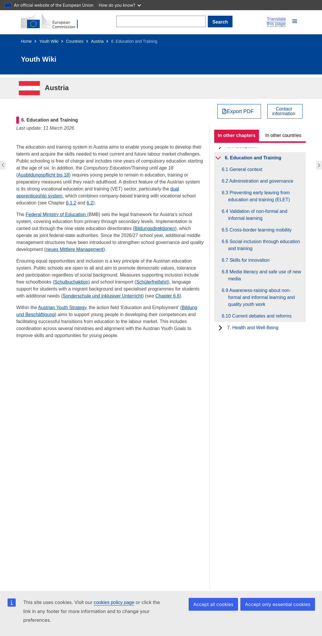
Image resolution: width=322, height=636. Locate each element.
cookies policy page (114, 602)
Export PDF (240, 111)
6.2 (90, 202)
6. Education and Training (253, 157)
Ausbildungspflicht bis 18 (43, 174)
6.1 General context (245, 169)
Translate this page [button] (276, 21)
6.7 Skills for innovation (249, 260)
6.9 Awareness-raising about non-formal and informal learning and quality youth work (261, 297)
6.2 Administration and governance (260, 181)
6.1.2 (71, 202)
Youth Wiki (48, 41)
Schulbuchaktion (71, 281)
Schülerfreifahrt (152, 281)
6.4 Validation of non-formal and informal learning (257, 215)
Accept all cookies (213, 604)
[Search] (161, 21)
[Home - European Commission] (53, 21)
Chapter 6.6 (167, 295)
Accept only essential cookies (277, 604)
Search (220, 21)
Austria (97, 41)
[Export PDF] (239, 111)
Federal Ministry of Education (56, 214)
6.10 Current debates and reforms (259, 315)
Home (26, 41)
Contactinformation (283, 111)
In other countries (283, 135)
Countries (74, 41)
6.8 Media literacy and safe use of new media (264, 275)
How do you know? (120, 5)
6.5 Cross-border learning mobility (259, 229)
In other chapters (236, 135)
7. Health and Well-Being (252, 327)
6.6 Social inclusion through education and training (264, 245)
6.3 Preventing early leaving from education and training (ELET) (259, 196)
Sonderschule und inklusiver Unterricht (102, 295)
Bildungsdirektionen (154, 228)
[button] (295, 21)
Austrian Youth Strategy (62, 307)
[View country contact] (285, 111)
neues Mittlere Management (74, 249)
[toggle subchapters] (218, 158)
